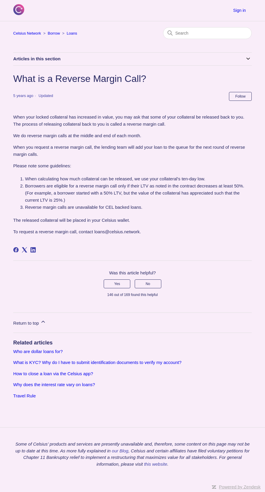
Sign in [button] (239, 10)
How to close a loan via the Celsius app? (53, 373)
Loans (72, 33)
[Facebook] (16, 250)
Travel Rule (24, 395)
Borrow (54, 33)
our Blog (120, 450)
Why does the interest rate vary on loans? (54, 384)
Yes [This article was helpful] (117, 284)
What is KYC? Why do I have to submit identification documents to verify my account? (97, 362)
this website (155, 464)
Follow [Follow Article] (240, 96)
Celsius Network (27, 33)
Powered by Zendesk (240, 486)
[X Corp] (24, 250)
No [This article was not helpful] (148, 284)
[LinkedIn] (33, 250)
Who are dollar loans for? (38, 351)
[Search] (207, 33)
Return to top (29, 322)
